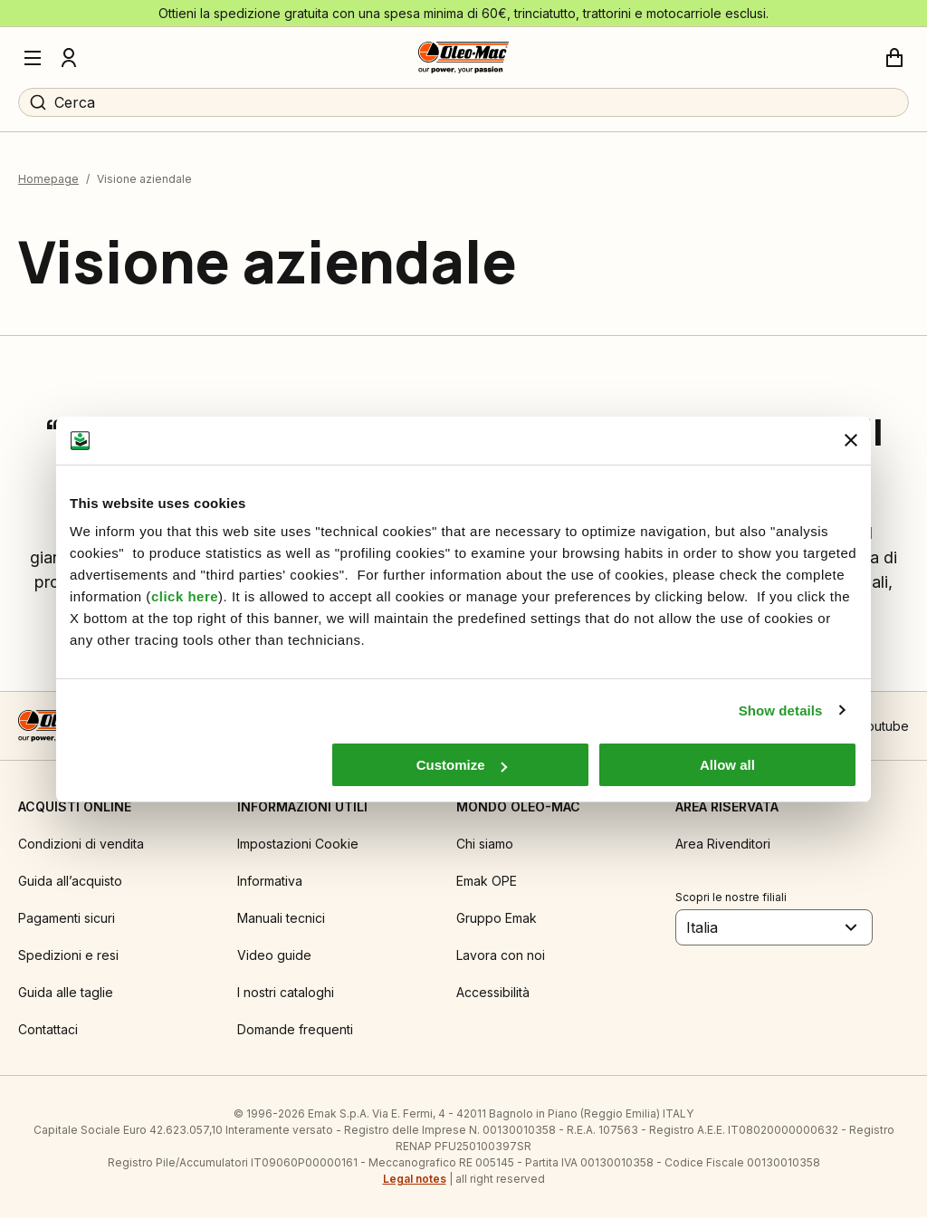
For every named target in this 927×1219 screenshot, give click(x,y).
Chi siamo (484, 845)
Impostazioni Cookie (297, 845)
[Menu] (32, 57)
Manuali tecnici (281, 919)
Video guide (274, 957)
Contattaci (48, 1031)
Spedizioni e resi (68, 957)
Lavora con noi (500, 957)
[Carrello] (894, 57)
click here (184, 596)
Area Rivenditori (722, 845)
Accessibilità (493, 994)
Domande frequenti (295, 1031)
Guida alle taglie (65, 994)
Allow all (727, 765)
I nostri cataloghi (285, 994)
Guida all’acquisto (70, 882)
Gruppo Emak (496, 919)
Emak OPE (486, 882)
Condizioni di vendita (81, 845)
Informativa (269, 882)
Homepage (48, 180)
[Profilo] (68, 57)
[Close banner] (851, 440)
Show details (781, 710)
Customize (461, 765)
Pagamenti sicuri (66, 919)
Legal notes (414, 1180)
